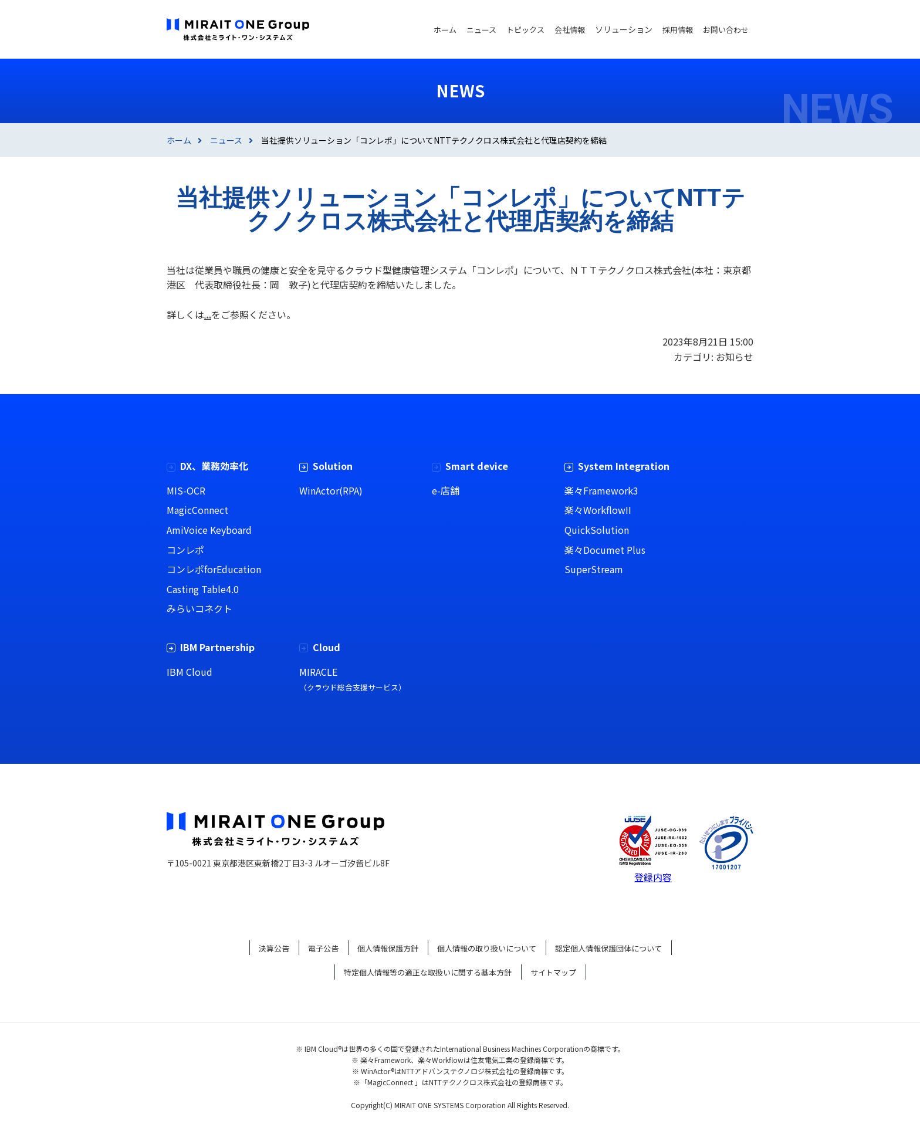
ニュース (226, 140)
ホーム (179, 140)
